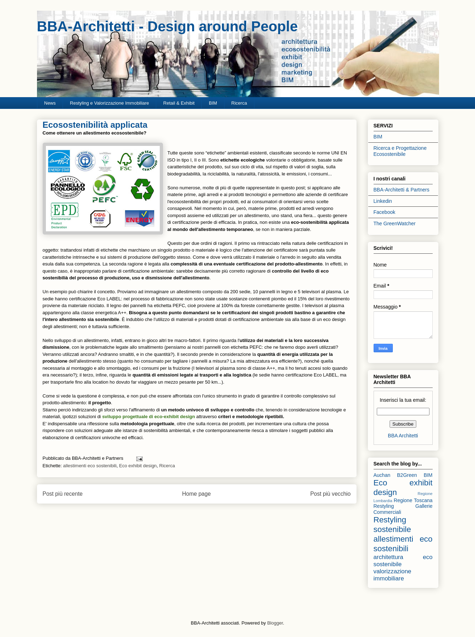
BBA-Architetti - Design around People (167, 26)
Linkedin (383, 201)
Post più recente (63, 494)
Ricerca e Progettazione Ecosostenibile (400, 151)
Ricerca (239, 103)
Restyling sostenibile (392, 524)
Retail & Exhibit (179, 103)
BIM (213, 103)
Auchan (382, 475)
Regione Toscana (413, 500)
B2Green (407, 475)
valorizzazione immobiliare (392, 575)
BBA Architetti (403, 435)
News (50, 103)
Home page (196, 494)
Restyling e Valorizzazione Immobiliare (109, 103)
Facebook (384, 212)
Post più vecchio (330, 494)
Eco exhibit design (138, 465)
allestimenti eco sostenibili (89, 465)
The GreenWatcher (395, 223)
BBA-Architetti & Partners (401, 190)
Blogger (275, 623)
